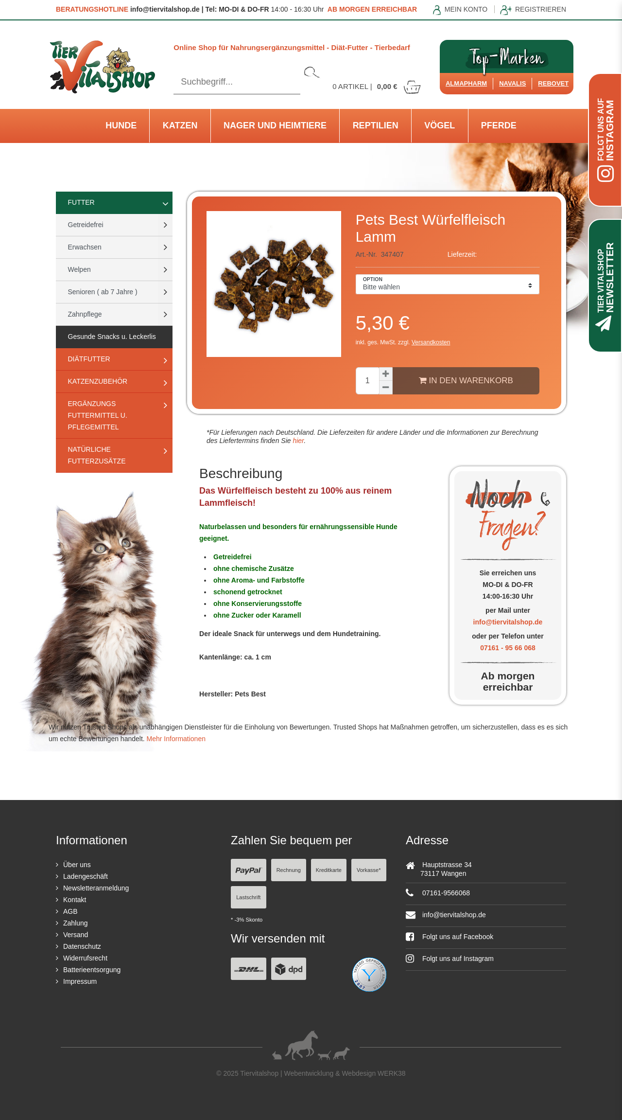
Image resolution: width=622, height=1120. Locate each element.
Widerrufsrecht (85, 958)
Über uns (77, 865)
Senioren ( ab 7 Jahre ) (103, 292)
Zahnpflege (85, 314)
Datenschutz (82, 946)
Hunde (121, 125)
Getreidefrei (86, 225)
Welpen (79, 269)
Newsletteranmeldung (96, 888)
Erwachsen (85, 247)
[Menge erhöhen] (386, 374)
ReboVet (553, 83)
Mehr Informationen (176, 739)
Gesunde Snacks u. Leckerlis (112, 336)
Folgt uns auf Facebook (449, 937)
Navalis (512, 83)
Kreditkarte (329, 870)
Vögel (439, 125)
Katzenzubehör (98, 381)
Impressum (80, 981)
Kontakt (74, 900)
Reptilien (375, 125)
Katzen (180, 125)
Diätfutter (89, 359)
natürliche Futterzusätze (97, 455)
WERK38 (392, 1073)
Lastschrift (248, 897)
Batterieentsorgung (92, 970)
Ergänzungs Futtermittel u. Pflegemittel (97, 415)
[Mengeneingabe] (367, 380)
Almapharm (466, 83)
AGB (70, 911)
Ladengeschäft (85, 876)
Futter (81, 202)
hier (297, 440)
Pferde (499, 125)
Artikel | (377, 86)
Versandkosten (431, 342)
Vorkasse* (369, 870)
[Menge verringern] (386, 387)
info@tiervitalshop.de (508, 622)
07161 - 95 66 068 (508, 648)
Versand (75, 935)
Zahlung (75, 923)
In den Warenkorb (466, 380)
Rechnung (288, 870)
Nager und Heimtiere (275, 125)
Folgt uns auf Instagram (450, 958)
